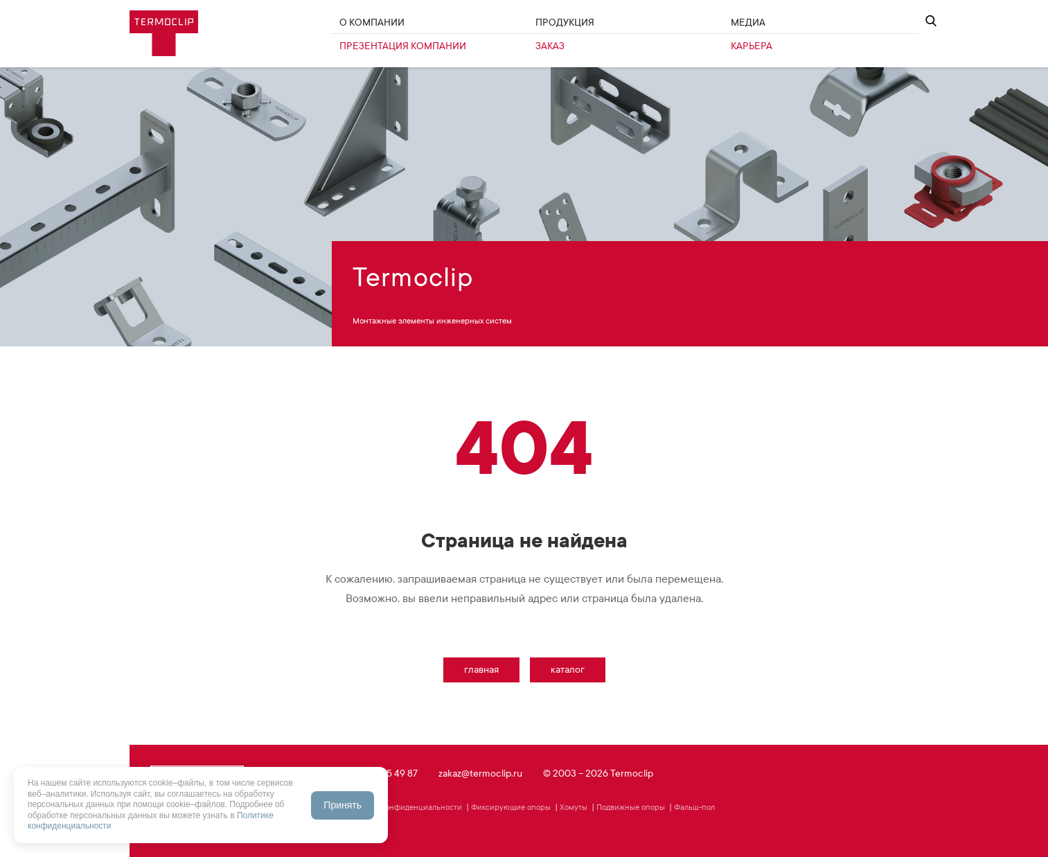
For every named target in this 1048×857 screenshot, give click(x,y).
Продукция (564, 22)
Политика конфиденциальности (403, 807)
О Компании (372, 22)
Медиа (748, 22)
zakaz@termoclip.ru (480, 773)
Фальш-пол (694, 807)
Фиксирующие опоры (511, 807)
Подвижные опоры (630, 807)
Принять (342, 805)
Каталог (568, 669)
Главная (481, 669)
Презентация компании (402, 46)
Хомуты (573, 807)
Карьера (751, 46)
